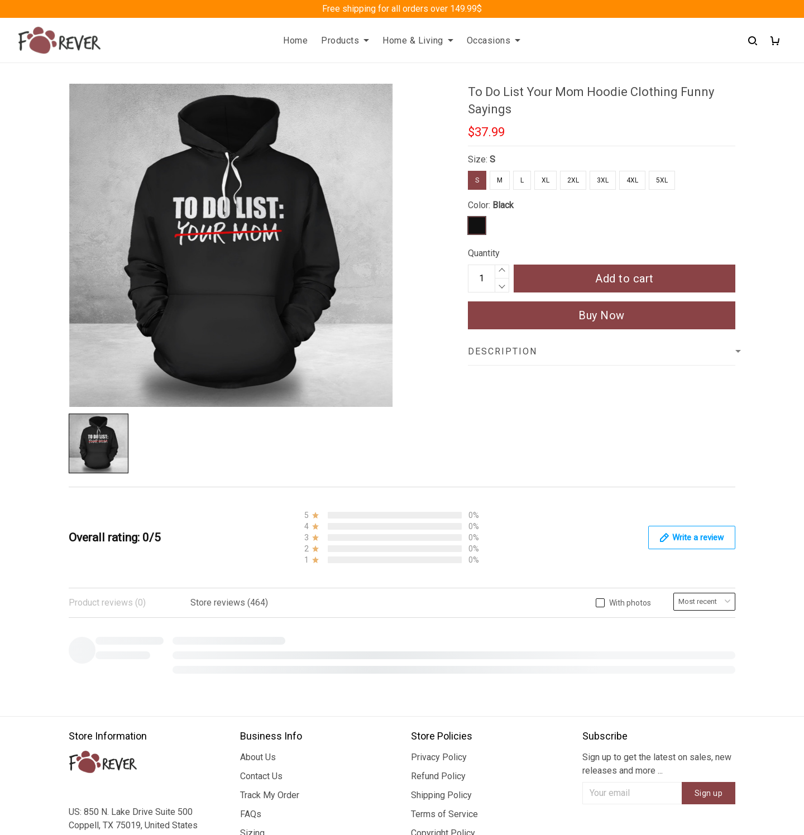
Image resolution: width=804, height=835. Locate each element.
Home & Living (417, 40)
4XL (632, 180)
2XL (573, 180)
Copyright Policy (443, 626)
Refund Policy (438, 569)
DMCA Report (573, 785)
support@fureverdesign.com (124, 727)
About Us (258, 550)
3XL (603, 180)
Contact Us (261, 569)
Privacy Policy (439, 550)
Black (503, 205)
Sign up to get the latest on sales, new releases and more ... (656, 557)
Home (295, 40)
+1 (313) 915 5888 (105, 712)
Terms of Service (444, 607)
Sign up (709, 586)
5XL (662, 180)
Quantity (484, 253)
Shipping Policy (441, 588)
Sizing (252, 626)
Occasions (494, 40)
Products (345, 40)
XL (545, 180)
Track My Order (269, 588)
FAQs (250, 607)
